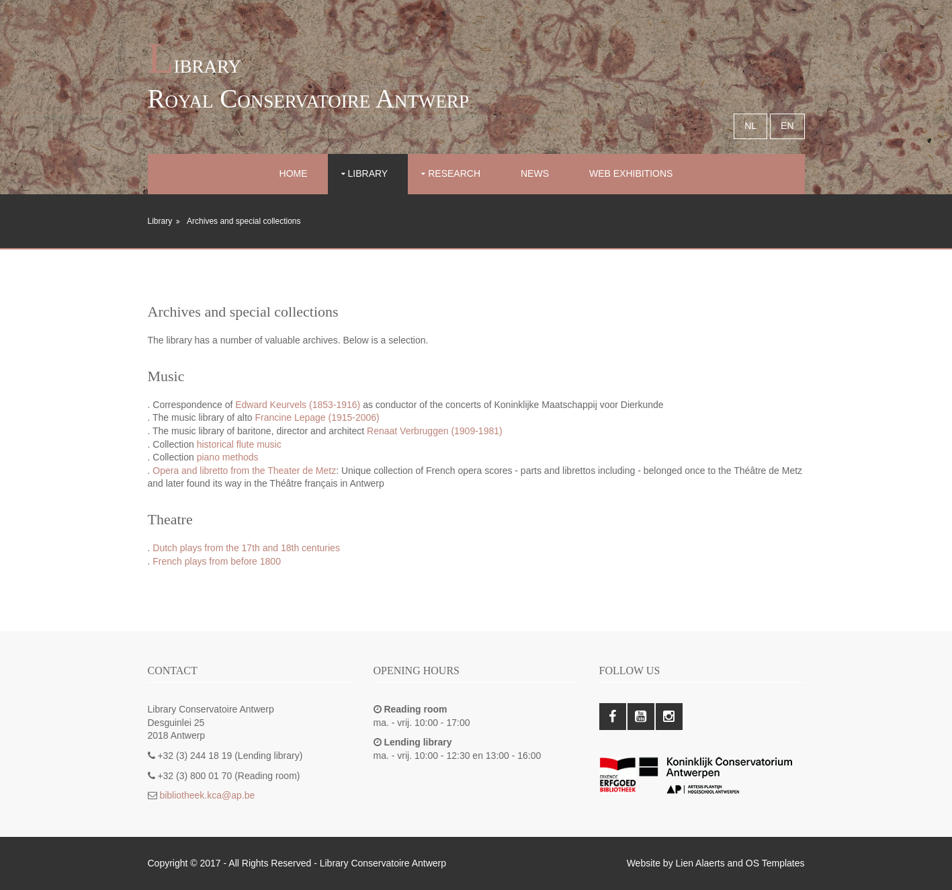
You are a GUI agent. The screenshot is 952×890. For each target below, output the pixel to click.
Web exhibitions (631, 173)
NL (750, 125)
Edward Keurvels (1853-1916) (297, 404)
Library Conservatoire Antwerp (383, 863)
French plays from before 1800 (217, 561)
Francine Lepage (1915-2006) (317, 417)
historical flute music (239, 444)
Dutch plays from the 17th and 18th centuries (246, 547)
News (535, 173)
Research (454, 173)
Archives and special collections (243, 221)
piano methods (228, 457)
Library (368, 173)
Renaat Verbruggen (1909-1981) (435, 431)
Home (293, 173)
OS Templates (775, 863)
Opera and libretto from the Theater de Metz (244, 470)
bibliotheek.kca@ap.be (207, 795)
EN (787, 125)
